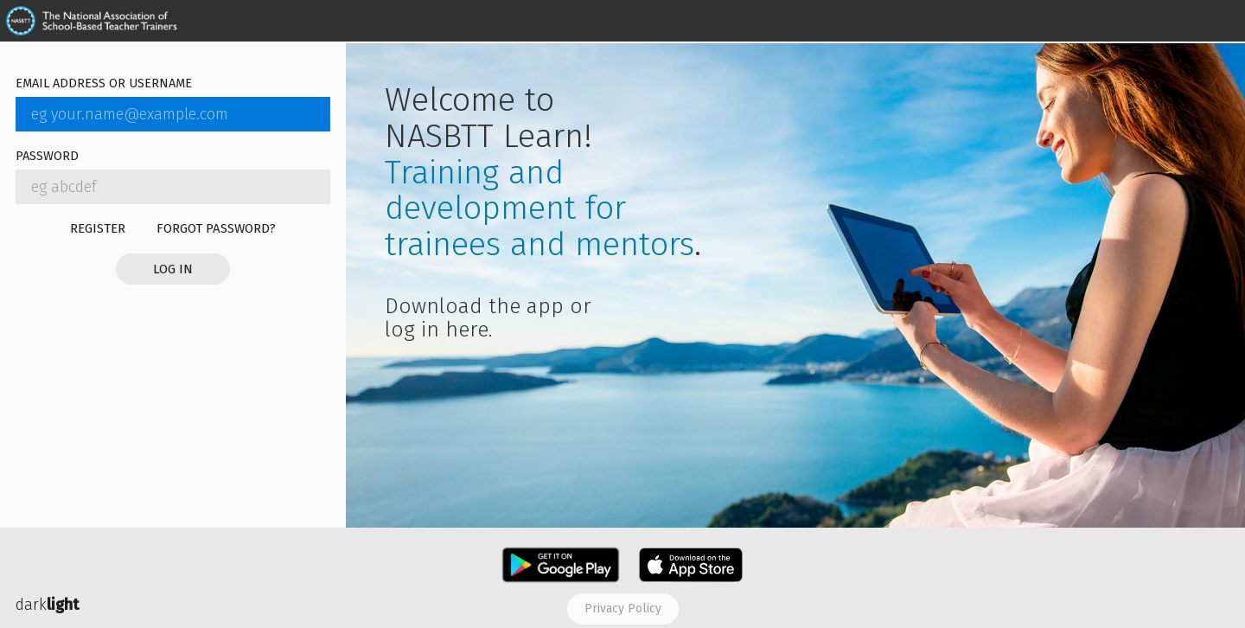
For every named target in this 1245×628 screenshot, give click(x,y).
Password (47, 157)
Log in (173, 269)
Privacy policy (622, 608)
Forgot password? (216, 228)
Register (97, 228)
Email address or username (104, 84)
